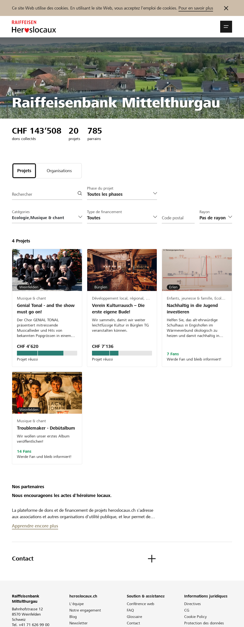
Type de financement (104, 212)
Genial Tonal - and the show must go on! (46, 308)
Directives (192, 604)
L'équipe (76, 604)
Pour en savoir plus (195, 7)
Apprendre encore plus (35, 525)
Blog (73, 616)
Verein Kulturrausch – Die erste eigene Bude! (118, 308)
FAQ (130, 610)
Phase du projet (100, 188)
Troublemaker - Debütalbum (46, 428)
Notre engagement (85, 610)
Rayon (204, 212)
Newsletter (78, 623)
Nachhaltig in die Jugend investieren (192, 308)
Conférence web (140, 604)
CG (186, 610)
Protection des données (204, 623)
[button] (226, 27)
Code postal (172, 217)
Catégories (21, 212)
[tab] (24, 170)
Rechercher (22, 194)
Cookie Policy (195, 616)
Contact (133, 623)
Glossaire (134, 616)
